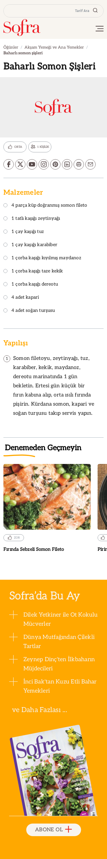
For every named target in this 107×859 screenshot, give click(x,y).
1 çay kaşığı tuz (23, 232)
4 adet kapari (21, 297)
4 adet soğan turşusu (29, 310)
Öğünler (10, 47)
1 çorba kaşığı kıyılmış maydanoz (42, 258)
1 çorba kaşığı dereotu (30, 284)
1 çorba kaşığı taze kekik (33, 271)
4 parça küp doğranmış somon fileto (45, 205)
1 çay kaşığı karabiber (30, 245)
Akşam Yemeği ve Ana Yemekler (54, 47)
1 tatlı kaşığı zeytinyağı (31, 218)
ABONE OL (53, 830)
